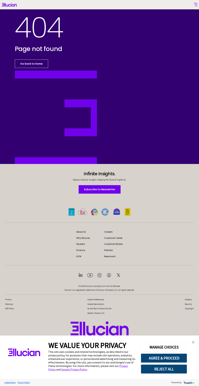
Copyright (189, 308)
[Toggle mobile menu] (195, 4)
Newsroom (110, 256)
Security (188, 304)
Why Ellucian (83, 238)
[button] (193, 342)
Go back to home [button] (31, 63)
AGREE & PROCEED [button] (164, 358)
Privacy (8, 299)
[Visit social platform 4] (109, 275)
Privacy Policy (24, 382)
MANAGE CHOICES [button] (164, 347)
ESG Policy (9, 308)
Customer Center (113, 238)
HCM (78, 256)
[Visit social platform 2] (90, 275)
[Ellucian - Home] (9, 5)
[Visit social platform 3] (100, 275)
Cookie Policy (10, 382)
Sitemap (9, 304)
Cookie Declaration (95, 304)
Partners (108, 250)
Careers (108, 231)
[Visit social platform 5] (118, 275)
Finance (80, 250)
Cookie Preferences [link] (95, 299)
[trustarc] (188, 382)
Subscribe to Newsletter (99, 189)
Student (80, 244)
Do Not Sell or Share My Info (99, 308)
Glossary (188, 299)
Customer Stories (113, 244)
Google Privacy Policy (74, 369)
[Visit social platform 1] (81, 275)
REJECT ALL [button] (164, 369)
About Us (81, 231)
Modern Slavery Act (95, 313)
